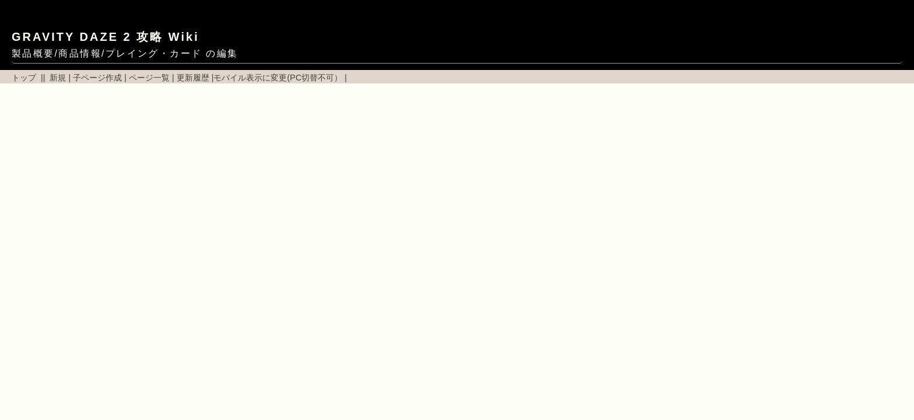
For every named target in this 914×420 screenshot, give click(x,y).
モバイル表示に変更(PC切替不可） (277, 77)
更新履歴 (193, 77)
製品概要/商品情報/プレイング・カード (107, 53)
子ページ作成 (97, 77)
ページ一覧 (149, 77)
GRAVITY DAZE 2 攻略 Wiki (105, 36)
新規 (58, 77)
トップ (24, 77)
